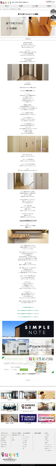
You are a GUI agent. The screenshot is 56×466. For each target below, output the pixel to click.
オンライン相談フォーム (48, 450)
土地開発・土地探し (4, 444)
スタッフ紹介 (47, 440)
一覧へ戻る (28, 380)
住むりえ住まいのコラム (48, 446)
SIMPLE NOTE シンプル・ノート (17, 436)
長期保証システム (3, 446)
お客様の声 (49, 6)
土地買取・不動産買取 (37, 433)
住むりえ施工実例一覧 (26, 433)
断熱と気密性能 (3, 440)
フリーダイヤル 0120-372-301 (9, 460)
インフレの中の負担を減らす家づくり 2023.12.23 (28, 316)
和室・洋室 (24, 446)
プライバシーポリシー (48, 444)
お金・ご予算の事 (3, 442)
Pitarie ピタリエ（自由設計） (16, 433)
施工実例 (21, 6)
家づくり (7, 6)
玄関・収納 (24, 442)
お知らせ (46, 433)
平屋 (23, 448)
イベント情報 (35, 6)
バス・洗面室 (25, 440)
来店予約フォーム (47, 448)
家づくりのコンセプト (4, 433)
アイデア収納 (25, 444)
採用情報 (46, 442)
